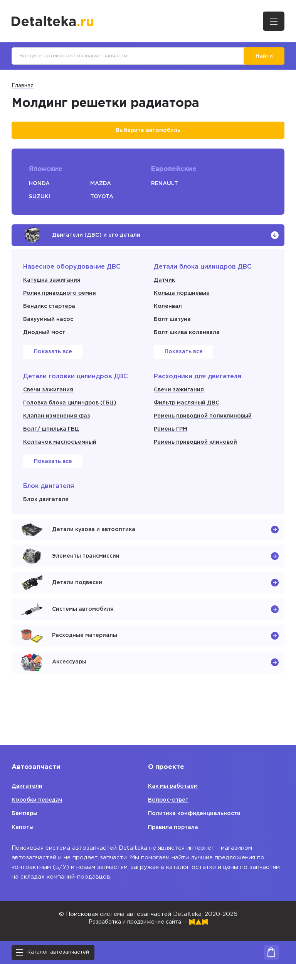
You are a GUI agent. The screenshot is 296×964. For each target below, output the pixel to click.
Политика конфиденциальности (197, 813)
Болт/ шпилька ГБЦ (53, 437)
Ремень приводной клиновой (198, 450)
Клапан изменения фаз (58, 424)
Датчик (165, 288)
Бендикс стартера (51, 314)
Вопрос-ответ (170, 799)
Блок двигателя (47, 508)
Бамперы (25, 813)
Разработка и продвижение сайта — (148, 921)
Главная (23, 87)
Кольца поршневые (184, 301)
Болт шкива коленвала (189, 341)
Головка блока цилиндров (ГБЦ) (73, 411)
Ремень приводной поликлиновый (206, 424)
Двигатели (28, 786)
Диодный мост (45, 341)
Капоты (23, 827)
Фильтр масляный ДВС (188, 411)
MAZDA (101, 186)
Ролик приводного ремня (62, 301)
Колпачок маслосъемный (62, 450)
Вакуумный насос (50, 328)
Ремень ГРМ (172, 437)
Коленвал (168, 314)
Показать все (53, 360)
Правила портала (174, 827)
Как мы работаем (175, 786)
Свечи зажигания (49, 398)
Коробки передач (39, 799)
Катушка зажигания (53, 288)
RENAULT (165, 186)
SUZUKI (40, 199)
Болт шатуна (174, 328)
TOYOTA (102, 199)
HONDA (40, 186)
